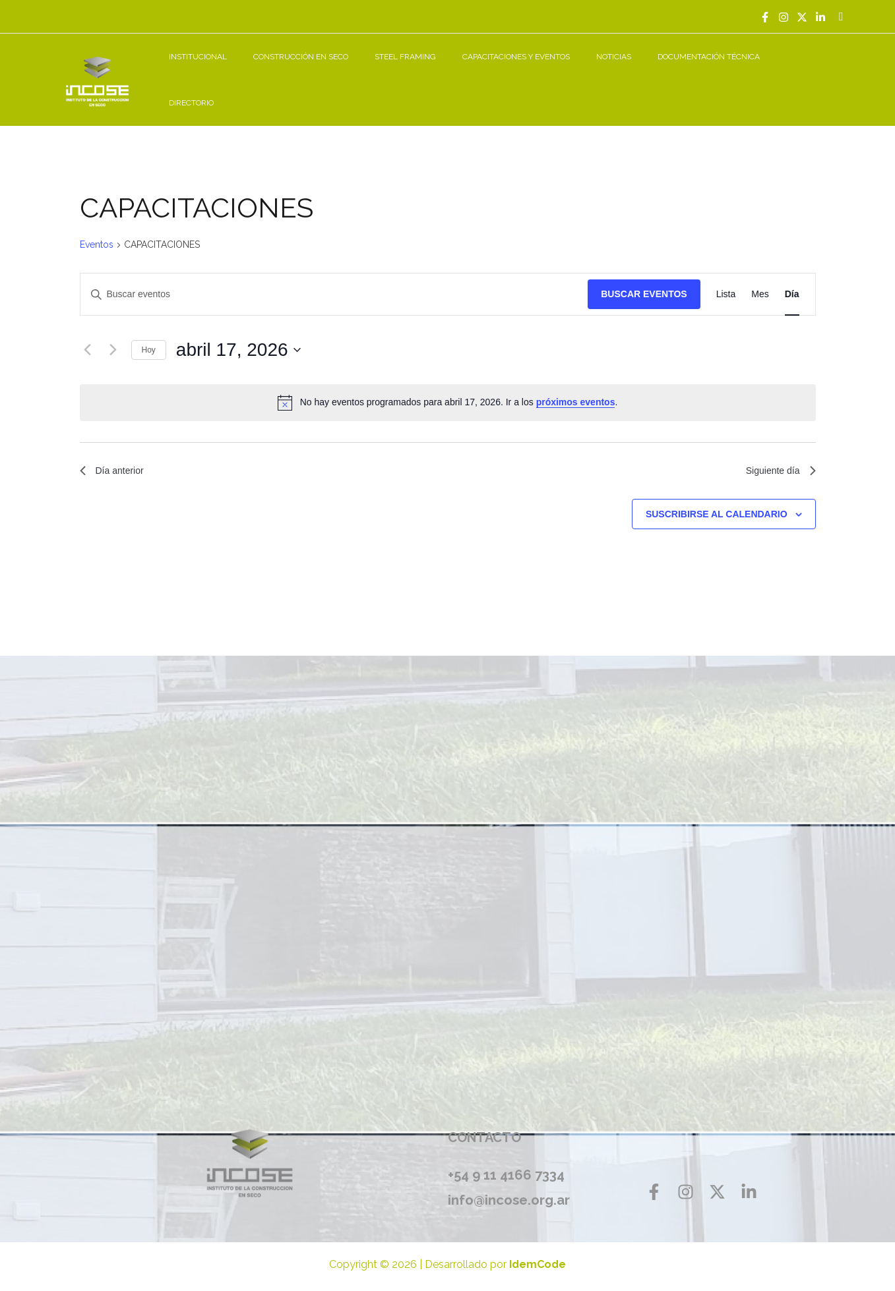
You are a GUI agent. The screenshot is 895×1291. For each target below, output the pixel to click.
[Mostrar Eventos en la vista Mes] (759, 280)
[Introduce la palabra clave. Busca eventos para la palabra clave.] (334, 280)
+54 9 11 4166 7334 (506, 1163)
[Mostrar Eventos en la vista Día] (792, 280)
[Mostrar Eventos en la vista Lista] (726, 280)
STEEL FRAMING (452, 72)
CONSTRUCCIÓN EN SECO (358, 72)
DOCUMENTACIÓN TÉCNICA (724, 72)
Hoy (149, 334)
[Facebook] (765, 17)
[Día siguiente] (113, 335)
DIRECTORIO (813, 72)
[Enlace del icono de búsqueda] (841, 17)
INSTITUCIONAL (266, 72)
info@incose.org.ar (513, 1188)
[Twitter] (802, 17)
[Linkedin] (820, 17)
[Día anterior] (88, 335)
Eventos (96, 230)
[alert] (448, 387)
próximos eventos (575, 387)
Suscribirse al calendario (716, 502)
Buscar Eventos (644, 279)
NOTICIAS (639, 72)
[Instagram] (783, 17)
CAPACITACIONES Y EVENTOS (552, 72)
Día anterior (115, 457)
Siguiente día (776, 457)
